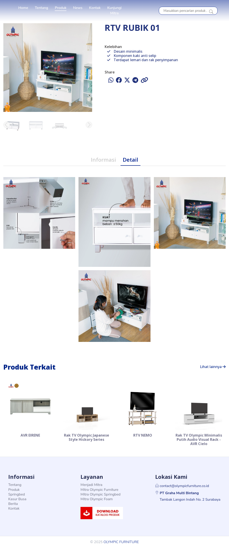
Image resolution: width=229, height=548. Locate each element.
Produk (60, 7)
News (78, 7)
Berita (13, 503)
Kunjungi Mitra (114, 10)
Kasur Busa (17, 499)
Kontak (95, 7)
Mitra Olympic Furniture (99, 489)
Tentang (41, 7)
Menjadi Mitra (91, 484)
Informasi (103, 159)
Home (23, 7)
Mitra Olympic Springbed (101, 494)
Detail (130, 159)
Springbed (16, 494)
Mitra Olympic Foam (97, 499)
